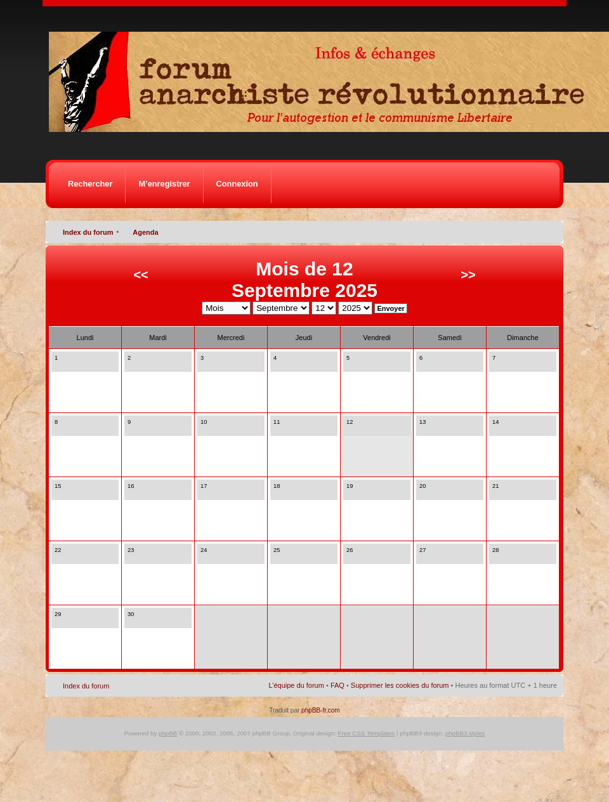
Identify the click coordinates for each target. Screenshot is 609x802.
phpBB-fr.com (320, 710)
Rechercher (90, 183)
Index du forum (88, 232)
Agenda (145, 232)
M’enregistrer (164, 183)
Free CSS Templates (366, 733)
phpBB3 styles (465, 733)
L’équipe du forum (296, 685)
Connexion (237, 183)
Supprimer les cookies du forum (400, 685)
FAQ (337, 685)
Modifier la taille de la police (548, 229)
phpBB (168, 733)
